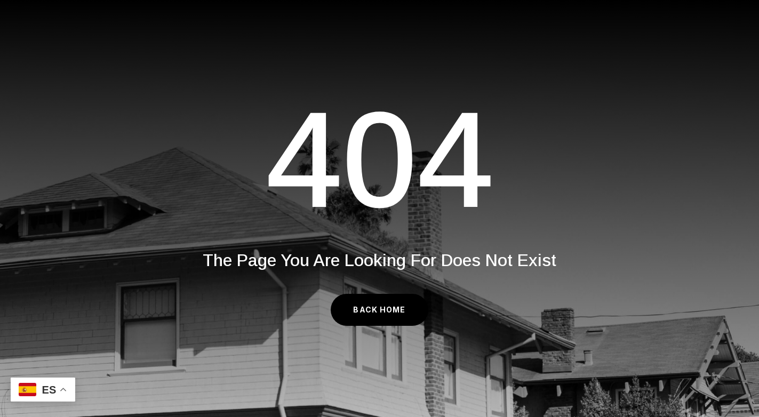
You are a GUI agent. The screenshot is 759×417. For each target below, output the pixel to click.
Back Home (379, 309)
